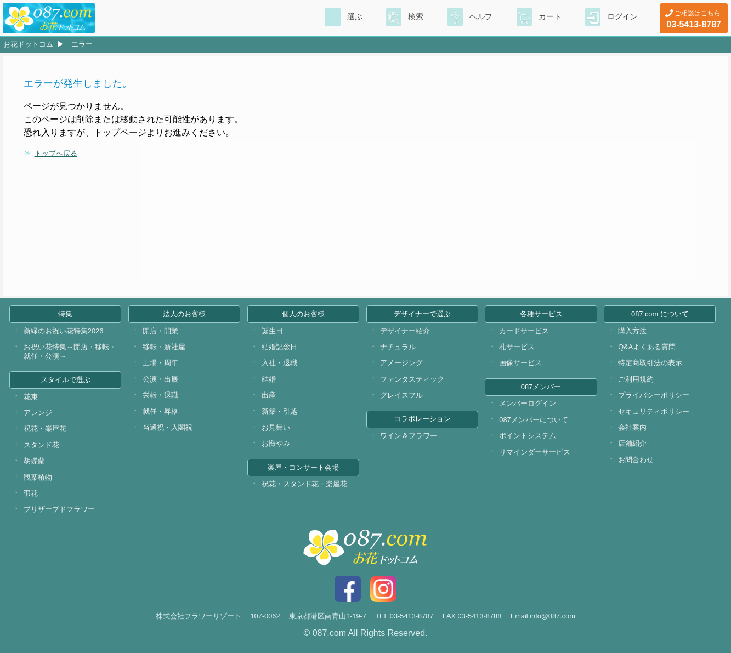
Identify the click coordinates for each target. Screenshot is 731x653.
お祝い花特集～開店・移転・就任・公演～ (70, 351)
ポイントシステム (527, 435)
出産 (269, 395)
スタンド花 (41, 445)
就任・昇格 (160, 411)
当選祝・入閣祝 (167, 427)
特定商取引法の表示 (650, 363)
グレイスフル (401, 395)
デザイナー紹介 (405, 331)
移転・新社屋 (164, 347)
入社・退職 (279, 363)
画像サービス (520, 363)
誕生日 (272, 331)
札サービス (517, 347)
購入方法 (632, 331)
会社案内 (632, 427)
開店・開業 (160, 331)
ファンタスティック (412, 379)
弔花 (31, 493)
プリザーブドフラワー (59, 509)
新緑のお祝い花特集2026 (63, 331)
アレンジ (38, 412)
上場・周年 (160, 363)
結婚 (269, 379)
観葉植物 (38, 477)
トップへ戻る (56, 153)
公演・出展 (160, 379)
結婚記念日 (279, 347)
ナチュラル (398, 347)
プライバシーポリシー (653, 395)
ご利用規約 (636, 379)
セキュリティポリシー (653, 411)
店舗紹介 (632, 443)
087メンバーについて (533, 420)
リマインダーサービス (534, 452)
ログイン (622, 17)
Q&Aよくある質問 (647, 347)
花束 (31, 397)
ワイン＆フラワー (408, 435)
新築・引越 (279, 411)
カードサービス (524, 331)
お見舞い (276, 427)
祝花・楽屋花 (45, 428)
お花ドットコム (28, 44)
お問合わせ (636, 460)
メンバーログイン (527, 403)
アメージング (401, 363)
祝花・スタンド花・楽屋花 (304, 484)
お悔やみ (276, 443)
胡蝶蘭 (34, 461)
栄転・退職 (160, 395)
